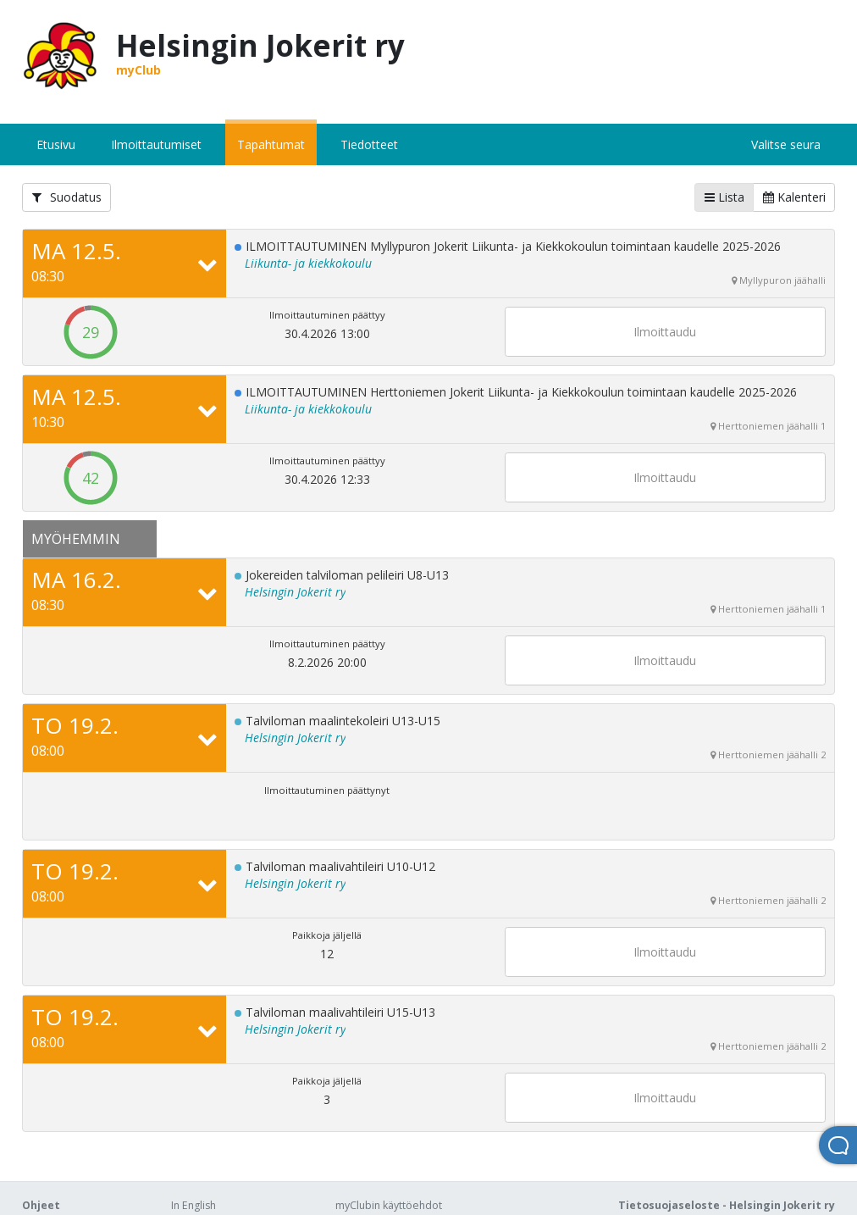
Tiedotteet (369, 144)
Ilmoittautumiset (156, 144)
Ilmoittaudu (664, 332)
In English (193, 1205)
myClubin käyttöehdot (388, 1205)
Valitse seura (786, 144)
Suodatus (67, 197)
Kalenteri (794, 197)
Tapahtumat (271, 144)
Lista (724, 197)
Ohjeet (41, 1205)
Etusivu (55, 144)
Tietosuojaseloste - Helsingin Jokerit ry (726, 1205)
